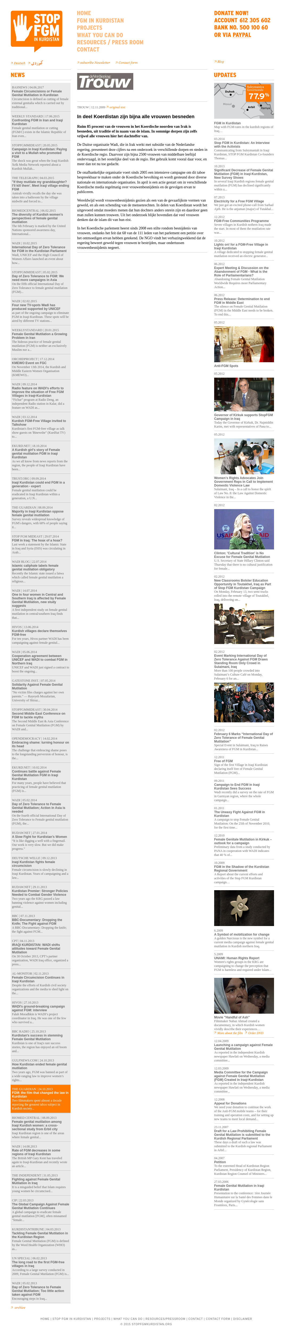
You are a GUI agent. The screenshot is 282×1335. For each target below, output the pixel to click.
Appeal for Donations (230, 1103)
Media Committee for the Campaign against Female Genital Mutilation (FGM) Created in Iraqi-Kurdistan (241, 1076)
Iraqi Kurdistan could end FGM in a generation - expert (38, 484)
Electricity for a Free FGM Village (239, 201)
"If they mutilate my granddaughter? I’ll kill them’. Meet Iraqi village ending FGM (40, 185)
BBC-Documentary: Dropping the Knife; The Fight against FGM (37, 921)
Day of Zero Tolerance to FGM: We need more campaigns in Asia (38, 278)
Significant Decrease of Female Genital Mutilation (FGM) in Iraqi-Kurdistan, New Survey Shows (243, 174)
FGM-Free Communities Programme (241, 221)
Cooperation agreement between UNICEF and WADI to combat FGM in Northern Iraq (40, 659)
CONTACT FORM (218, 1318)
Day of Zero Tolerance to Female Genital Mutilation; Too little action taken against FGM (38, 1290)
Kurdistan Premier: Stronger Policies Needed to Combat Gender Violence (40, 893)
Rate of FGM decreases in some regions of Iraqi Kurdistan (36, 1152)
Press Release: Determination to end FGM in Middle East (242, 301)
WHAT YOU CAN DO (127, 1318)
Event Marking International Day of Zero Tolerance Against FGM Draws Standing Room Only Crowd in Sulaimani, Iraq (241, 661)
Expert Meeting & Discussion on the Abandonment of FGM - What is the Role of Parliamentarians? (241, 271)
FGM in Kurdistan (227, 123)
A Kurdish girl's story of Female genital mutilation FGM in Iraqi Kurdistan (36, 453)
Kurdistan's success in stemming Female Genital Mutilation (37, 1037)
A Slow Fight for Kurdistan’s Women (39, 837)
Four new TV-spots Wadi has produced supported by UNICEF (36, 307)
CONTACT (195, 1318)
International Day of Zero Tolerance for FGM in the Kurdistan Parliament (39, 249)
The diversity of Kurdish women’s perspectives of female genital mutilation (37, 218)
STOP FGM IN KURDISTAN (71, 1318)
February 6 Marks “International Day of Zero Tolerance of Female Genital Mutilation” (243, 737)
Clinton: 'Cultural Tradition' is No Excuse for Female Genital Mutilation (244, 553)
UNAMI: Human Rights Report (236, 958)
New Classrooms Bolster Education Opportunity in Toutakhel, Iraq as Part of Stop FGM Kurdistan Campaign (242, 584)
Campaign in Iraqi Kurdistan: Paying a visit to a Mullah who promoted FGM (39, 153)
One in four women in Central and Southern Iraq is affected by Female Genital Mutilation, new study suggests (39, 600)
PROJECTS (102, 1318)
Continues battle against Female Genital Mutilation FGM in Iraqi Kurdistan (36, 775)
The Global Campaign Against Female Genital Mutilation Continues (40, 1206)
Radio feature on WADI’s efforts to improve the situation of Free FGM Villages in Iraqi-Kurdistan (38, 392)
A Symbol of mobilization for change (241, 934)
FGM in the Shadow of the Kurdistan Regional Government (241, 868)
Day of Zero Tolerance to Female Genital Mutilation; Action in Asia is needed (38, 807)
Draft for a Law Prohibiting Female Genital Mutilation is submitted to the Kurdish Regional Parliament (242, 1134)
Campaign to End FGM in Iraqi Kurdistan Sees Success (237, 786)
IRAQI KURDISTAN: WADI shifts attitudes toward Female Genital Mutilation (36, 948)
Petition (220, 1162)
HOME (44, 1318)
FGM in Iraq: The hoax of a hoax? (37, 540)
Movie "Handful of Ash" (232, 1017)
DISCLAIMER (242, 1318)
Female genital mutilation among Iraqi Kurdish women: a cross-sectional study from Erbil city (37, 1125)
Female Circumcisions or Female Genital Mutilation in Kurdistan (37, 93)
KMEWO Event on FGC (29, 363)
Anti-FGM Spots (226, 366)
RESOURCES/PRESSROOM (165, 1318)
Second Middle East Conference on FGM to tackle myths (38, 715)
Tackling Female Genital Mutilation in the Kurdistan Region (40, 1235)
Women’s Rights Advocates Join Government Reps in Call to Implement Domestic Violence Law (243, 481)
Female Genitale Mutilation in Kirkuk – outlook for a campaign (243, 841)
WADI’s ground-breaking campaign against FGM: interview (38, 1008)
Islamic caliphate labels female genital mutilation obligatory (35, 567)
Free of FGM (223, 761)
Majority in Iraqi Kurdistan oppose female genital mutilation (38, 513)
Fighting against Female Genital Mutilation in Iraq (36, 1181)
